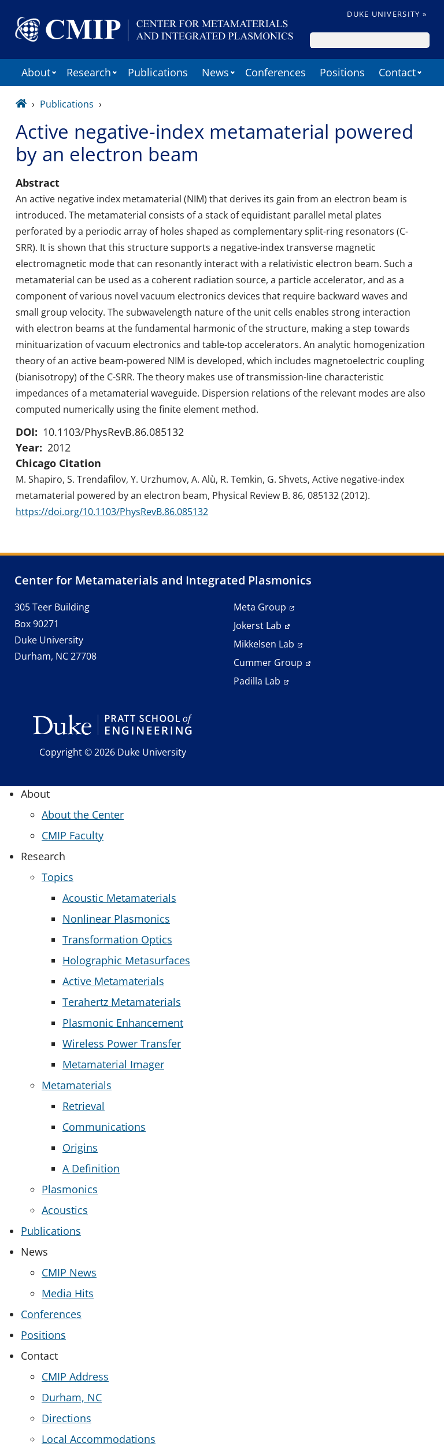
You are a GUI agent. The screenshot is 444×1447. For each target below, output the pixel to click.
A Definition (91, 1168)
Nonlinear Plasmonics (116, 919)
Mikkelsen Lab (264, 644)
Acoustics (65, 1210)
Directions (66, 1418)
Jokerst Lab (258, 625)
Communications (104, 1127)
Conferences (275, 72)
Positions (342, 72)
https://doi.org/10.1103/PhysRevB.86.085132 (112, 511)
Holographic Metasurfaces (126, 960)
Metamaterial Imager (113, 1064)
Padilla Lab (257, 681)
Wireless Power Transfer (121, 1043)
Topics (57, 877)
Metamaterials (77, 1085)
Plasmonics (70, 1189)
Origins (80, 1147)
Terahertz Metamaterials (121, 1002)
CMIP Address (75, 1376)
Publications (158, 72)
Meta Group (260, 607)
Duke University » (387, 14)
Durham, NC (72, 1397)
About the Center (83, 814)
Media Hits (68, 1293)
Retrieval (83, 1106)
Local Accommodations (99, 1439)
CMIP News (69, 1272)
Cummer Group (268, 662)
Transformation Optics (117, 939)
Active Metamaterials (113, 981)
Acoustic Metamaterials (119, 898)
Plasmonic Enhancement (122, 1023)
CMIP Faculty (72, 835)
